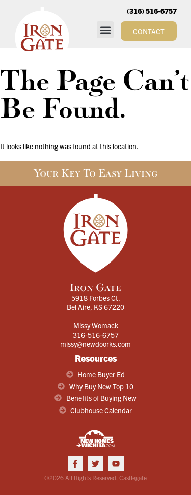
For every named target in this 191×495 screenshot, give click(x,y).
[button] (105, 29)
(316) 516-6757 (152, 10)
